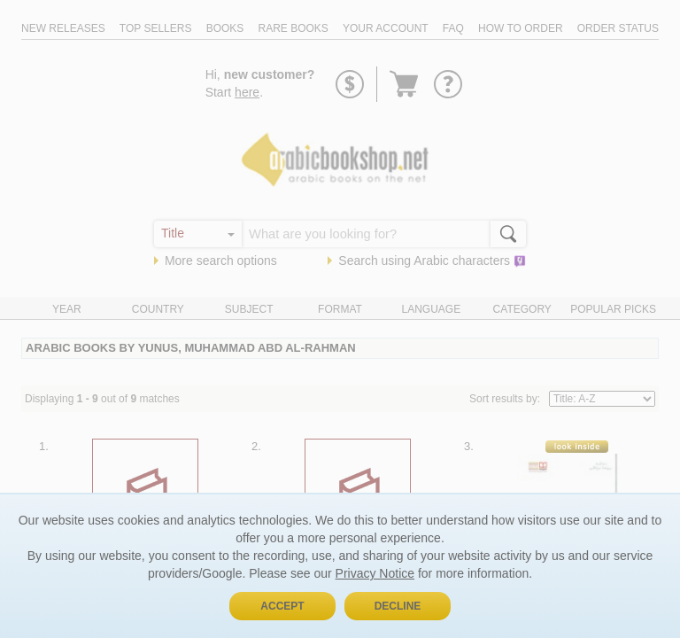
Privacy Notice (375, 573)
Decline (398, 606)
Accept (282, 606)
